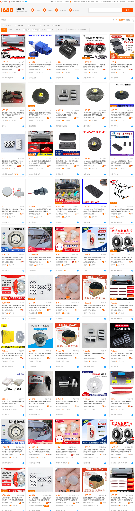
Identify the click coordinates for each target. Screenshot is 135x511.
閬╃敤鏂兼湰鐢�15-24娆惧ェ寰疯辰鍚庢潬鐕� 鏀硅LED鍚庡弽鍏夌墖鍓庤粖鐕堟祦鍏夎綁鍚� (122, 499)
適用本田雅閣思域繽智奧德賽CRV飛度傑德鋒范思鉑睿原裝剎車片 (94, 306)
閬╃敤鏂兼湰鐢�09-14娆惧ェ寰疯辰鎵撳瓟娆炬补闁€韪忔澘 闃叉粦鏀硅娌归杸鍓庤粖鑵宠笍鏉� (40, 499)
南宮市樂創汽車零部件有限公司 (117, 166)
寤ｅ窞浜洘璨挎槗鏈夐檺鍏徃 (117, 454)
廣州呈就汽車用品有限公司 (35, 166)
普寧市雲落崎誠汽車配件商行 (35, 214)
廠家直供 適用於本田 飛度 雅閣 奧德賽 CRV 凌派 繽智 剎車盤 (40, 354)
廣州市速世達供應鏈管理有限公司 (62, 406)
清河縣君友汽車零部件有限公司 (62, 166)
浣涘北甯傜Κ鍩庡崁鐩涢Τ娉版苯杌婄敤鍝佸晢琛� (8, 502)
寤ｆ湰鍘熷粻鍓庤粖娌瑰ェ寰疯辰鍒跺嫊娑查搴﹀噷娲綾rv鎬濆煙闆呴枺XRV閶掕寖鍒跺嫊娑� (94, 451)
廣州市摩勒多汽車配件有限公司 (8, 358)
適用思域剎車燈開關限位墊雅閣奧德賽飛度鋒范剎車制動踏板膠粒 (67, 306)
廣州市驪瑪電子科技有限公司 (117, 310)
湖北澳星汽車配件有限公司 (62, 69)
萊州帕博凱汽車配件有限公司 (35, 358)
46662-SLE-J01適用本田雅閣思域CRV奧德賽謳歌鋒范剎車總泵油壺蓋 (94, 114)
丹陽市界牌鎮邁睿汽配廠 (35, 262)
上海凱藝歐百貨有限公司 (89, 262)
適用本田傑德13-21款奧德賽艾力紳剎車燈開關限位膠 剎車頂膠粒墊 (13, 210)
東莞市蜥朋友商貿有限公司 (62, 358)
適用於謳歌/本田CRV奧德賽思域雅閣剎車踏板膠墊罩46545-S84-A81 (67, 162)
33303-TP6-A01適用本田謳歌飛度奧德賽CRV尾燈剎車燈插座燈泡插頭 (40, 210)
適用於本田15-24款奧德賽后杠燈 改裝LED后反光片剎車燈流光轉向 (122, 306)
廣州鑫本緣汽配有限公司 (35, 69)
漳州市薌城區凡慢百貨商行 (117, 69)
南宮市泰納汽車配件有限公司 (89, 117)
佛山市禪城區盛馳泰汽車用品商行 (8, 310)
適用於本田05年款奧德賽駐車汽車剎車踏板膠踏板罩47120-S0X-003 (67, 66)
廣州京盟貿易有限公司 (89, 69)
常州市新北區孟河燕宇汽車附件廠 (8, 166)
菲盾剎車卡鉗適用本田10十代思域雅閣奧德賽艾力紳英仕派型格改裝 (94, 66)
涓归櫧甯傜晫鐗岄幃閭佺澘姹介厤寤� (35, 454)
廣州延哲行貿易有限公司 (117, 406)
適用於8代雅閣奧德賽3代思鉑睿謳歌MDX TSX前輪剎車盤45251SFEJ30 (12, 354)
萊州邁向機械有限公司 (89, 406)
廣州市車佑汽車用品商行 (35, 310)
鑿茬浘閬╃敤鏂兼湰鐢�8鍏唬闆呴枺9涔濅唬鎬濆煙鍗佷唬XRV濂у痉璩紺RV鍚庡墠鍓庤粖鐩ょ (121, 451)
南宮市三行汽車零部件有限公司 (62, 262)
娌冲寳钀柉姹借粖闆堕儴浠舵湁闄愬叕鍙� (62, 502)
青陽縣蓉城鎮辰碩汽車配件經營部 (35, 117)
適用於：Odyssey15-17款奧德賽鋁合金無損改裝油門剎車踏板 (67, 114)
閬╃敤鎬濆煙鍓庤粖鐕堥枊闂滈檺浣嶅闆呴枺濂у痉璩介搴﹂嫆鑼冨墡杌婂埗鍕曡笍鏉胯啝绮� (67, 499)
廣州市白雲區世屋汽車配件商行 (89, 214)
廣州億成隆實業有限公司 (8, 69)
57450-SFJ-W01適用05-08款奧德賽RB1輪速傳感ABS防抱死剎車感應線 (122, 210)
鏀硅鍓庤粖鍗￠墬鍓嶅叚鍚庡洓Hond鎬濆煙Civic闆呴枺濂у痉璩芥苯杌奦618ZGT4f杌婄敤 (13, 499)
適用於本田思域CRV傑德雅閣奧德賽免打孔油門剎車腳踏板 (67, 402)
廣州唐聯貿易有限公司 (89, 358)
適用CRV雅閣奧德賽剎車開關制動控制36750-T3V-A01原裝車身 (40, 66)
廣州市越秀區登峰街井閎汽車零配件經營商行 (117, 117)
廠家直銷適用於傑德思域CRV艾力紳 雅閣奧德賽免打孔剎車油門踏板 (12, 162)
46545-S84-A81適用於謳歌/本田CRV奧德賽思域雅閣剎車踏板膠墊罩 (121, 162)
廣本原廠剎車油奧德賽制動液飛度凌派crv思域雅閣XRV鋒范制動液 (94, 258)
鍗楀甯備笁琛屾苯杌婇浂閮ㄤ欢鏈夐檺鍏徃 (62, 454)
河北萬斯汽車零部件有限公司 (62, 310)
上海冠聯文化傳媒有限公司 (8, 117)
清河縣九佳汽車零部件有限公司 (8, 214)
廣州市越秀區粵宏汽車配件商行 (35, 406)
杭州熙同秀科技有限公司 (89, 310)
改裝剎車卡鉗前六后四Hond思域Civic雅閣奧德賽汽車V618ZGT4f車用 (13, 306)
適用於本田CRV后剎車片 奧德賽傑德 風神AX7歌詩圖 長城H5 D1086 (13, 114)
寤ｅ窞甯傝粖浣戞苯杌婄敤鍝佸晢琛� (35, 502)
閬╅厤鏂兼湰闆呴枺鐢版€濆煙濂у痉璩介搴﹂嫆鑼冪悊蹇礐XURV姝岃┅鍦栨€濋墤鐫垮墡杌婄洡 (13, 451)
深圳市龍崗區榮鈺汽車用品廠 (62, 117)
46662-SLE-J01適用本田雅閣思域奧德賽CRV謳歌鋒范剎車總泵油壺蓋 (94, 162)
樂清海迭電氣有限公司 (8, 406)
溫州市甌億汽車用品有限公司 (62, 214)
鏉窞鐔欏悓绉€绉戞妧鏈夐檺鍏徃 (89, 502)
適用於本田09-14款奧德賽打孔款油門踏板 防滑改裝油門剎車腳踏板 (40, 306)
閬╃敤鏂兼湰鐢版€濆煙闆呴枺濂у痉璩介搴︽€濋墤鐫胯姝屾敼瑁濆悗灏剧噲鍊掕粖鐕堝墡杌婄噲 (40, 451)
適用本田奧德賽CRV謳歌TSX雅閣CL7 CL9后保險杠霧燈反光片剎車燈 (122, 402)
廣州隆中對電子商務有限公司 (117, 214)
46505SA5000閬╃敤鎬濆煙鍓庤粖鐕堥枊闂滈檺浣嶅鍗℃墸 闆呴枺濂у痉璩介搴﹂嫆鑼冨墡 (67, 451)
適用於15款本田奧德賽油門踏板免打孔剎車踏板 (94, 354)
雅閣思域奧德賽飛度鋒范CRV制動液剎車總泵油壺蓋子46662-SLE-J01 (40, 114)
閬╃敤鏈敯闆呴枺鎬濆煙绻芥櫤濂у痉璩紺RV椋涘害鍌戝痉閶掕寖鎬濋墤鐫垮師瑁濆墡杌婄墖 (94, 499)
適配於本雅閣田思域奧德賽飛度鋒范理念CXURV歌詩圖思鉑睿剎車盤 (12, 258)
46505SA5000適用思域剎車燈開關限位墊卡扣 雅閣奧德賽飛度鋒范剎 (67, 258)
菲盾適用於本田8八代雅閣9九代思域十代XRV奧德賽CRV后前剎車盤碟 (121, 258)
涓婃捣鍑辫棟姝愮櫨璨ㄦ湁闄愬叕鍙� (89, 454)
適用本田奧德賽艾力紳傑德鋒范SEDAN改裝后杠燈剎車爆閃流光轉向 (13, 66)
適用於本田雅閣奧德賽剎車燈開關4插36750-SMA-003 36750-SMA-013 (40, 402)
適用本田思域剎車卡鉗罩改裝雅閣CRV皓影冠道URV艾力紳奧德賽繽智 (67, 210)
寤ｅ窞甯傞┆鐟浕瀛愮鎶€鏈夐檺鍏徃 (117, 502)
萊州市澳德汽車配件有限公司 (8, 262)
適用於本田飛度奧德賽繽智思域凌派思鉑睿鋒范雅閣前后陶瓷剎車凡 (121, 66)
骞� (22, 454)
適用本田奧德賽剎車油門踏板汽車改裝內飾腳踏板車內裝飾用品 (121, 354)
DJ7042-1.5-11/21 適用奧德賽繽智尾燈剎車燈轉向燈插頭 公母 (13, 402)
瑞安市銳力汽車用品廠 (117, 358)
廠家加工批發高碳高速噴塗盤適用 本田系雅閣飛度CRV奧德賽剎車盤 (94, 402)
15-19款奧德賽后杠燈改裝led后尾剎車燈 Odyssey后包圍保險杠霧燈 (40, 162)
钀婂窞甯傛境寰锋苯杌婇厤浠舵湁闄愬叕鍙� (8, 454)
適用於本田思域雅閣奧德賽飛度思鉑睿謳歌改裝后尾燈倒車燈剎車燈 (40, 258)
